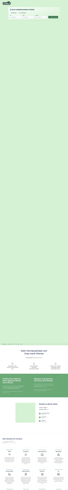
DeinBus (4, 344)
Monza (21, 344)
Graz (13, 344)
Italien (18, 344)
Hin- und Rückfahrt (22, 12)
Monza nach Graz (38, 357)
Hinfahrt (36, 15)
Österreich (9, 344)
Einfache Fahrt (13, 12)
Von (10, 15)
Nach (23, 15)
